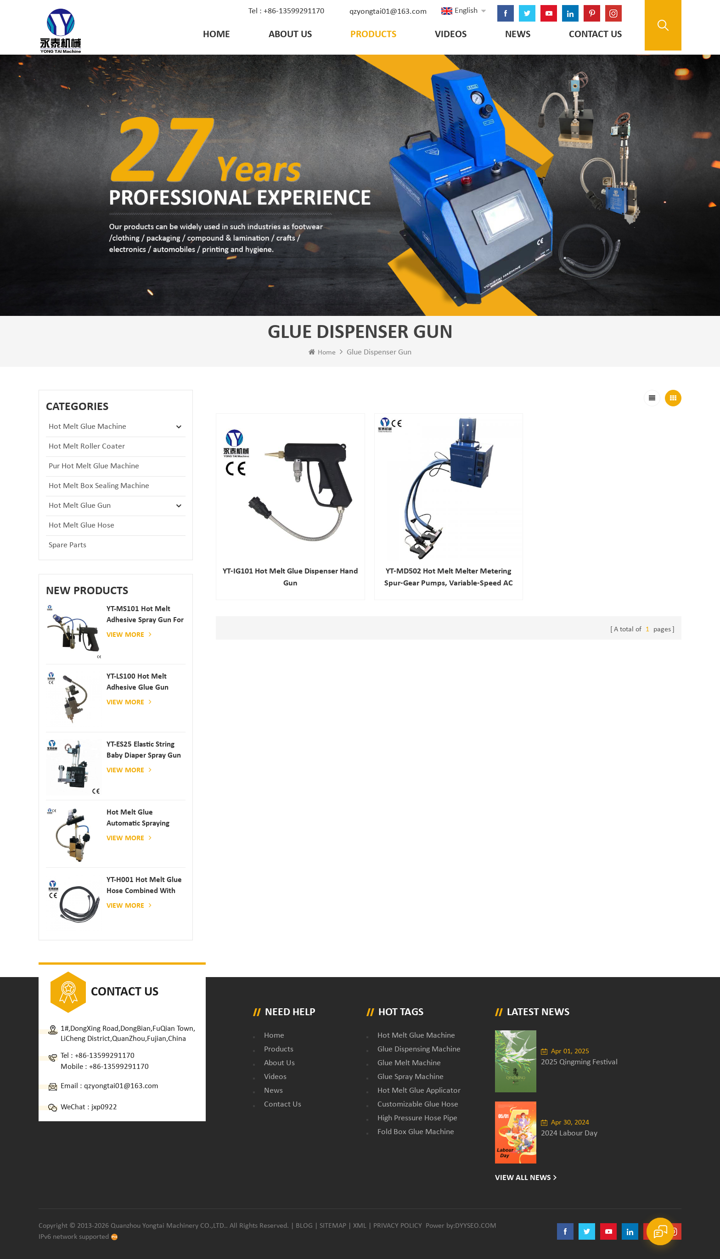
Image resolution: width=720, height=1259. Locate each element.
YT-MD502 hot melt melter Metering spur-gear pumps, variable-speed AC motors (448, 578)
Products (373, 34)
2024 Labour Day (569, 1133)
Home (216, 34)
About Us (290, 34)
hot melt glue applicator (419, 1090)
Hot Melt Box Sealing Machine (99, 486)
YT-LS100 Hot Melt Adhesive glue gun (138, 682)
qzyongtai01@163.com (388, 11)
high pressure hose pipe (417, 1118)
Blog (304, 1226)
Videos (451, 34)
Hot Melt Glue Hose (81, 525)
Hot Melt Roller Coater (87, 446)
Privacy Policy (397, 1226)
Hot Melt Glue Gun (80, 505)
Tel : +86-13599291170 (286, 11)
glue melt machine (409, 1063)
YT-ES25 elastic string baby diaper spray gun (144, 750)
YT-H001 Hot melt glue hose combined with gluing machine (144, 886)
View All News (523, 1178)
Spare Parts (67, 545)
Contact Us (595, 34)
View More (129, 634)
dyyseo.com (475, 1226)
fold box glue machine (415, 1132)
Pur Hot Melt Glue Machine (94, 466)
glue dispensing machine (419, 1049)
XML (359, 1226)
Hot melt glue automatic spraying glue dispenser (138, 819)
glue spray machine (410, 1077)
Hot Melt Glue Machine (87, 426)
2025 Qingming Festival (579, 1062)
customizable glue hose (417, 1104)
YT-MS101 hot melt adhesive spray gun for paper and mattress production (145, 615)
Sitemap (333, 1226)
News (517, 34)
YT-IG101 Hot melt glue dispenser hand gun (290, 577)
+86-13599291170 (105, 1056)
